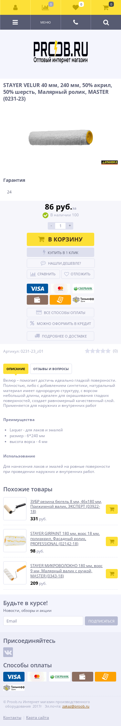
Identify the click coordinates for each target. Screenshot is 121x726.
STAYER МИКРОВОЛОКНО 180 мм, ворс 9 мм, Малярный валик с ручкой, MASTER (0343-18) (66, 570)
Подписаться (101, 621)
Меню (45, 22)
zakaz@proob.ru (75, 706)
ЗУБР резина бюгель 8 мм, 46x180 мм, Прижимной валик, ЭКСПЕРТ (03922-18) (66, 506)
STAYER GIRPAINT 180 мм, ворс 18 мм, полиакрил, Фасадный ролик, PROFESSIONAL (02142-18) (65, 538)
